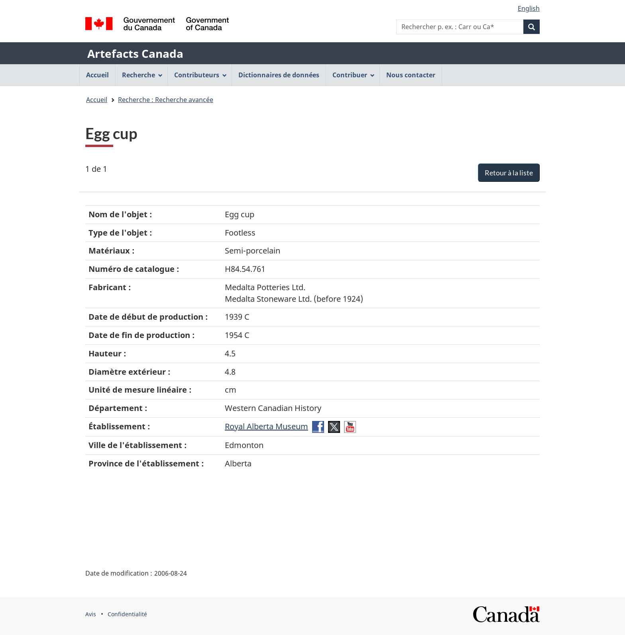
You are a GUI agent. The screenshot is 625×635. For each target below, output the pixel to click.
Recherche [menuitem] (142, 75)
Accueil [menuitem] (97, 75)
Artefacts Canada (135, 53)
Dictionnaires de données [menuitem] (278, 75)
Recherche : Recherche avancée (165, 99)
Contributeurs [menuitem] (200, 75)
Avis (90, 614)
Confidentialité (127, 614)
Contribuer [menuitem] (353, 75)
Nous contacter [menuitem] (410, 75)
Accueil (96, 99)
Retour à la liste (509, 172)
